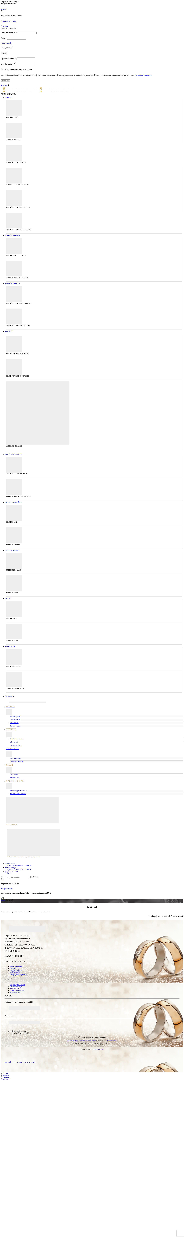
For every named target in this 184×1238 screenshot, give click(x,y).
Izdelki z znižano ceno (17, 990)
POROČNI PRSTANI (12, 235)
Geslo (4, 38)
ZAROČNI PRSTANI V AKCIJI (20, 869)
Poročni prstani (10, 863)
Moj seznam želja (16, 987)
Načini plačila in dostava (18, 974)
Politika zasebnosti (16, 970)
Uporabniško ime (8, 58)
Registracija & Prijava (17, 985)
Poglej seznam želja (8, 21)
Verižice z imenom (11, 871)
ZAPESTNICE (10, 646)
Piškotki (12, 968)
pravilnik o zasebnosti (143, 75)
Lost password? (6, 43)
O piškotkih (70, 1040)
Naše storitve (5, 7)
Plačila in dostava (112, 1040)
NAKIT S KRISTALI (12, 550)
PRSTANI (8, 97)
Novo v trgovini (15, 992)
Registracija (5, 80)
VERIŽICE (9, 331)
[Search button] (34, 877)
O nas (3, 5)
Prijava (4, 53)
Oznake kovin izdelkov (17, 976)
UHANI (8, 598)
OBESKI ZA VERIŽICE (13, 502)
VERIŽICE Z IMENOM (13, 454)
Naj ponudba (10, 696)
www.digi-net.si (99, 1049)
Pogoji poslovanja (16, 966)
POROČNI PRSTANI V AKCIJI (20, 865)
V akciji (7, 873)
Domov (3, 900)
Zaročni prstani (10, 867)
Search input (5, 877)
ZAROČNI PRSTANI (12, 283)
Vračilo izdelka (15, 972)
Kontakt (3, 9)
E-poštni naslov (8, 64)
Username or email (9, 33)
